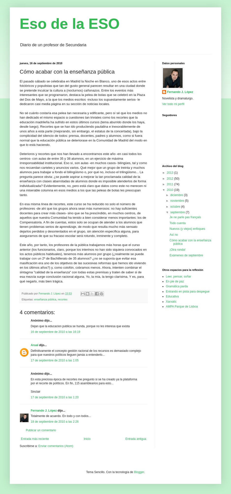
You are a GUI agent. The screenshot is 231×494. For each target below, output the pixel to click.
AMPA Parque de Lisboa (182, 306)
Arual (34, 345)
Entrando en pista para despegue (187, 291)
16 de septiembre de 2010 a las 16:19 (55, 332)
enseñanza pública (45, 299)
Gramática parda (177, 286)
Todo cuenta (178, 223)
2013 (170, 172)
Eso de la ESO (70, 23)
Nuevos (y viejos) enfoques (187, 229)
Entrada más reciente (35, 439)
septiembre (178, 212)
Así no (174, 234)
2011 (170, 184)
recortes (62, 299)
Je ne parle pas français (185, 217)
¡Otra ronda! (178, 249)
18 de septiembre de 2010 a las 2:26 (55, 421)
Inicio (87, 439)
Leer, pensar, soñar (178, 276)
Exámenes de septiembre (186, 255)
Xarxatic (171, 301)
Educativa (172, 296)
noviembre (177, 200)
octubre (175, 206)
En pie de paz (175, 281)
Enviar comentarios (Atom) (55, 446)
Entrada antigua (135, 439)
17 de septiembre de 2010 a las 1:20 (55, 397)
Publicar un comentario (41, 430)
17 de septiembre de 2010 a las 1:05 (55, 360)
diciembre (177, 195)
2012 (170, 178)
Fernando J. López (44, 410)
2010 (170, 190)
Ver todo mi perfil (173, 104)
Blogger (139, 472)
